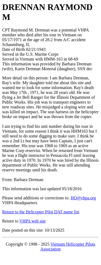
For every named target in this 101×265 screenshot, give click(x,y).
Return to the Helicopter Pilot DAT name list (40, 212)
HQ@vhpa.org (83, 198)
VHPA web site (32, 221)
